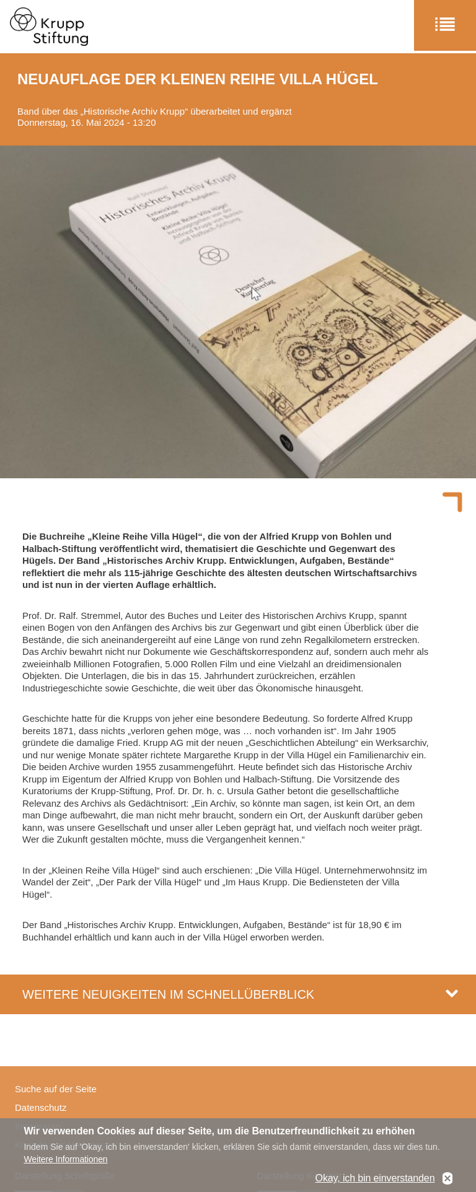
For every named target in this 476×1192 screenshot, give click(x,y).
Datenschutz (40, 1107)
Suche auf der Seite (56, 1089)
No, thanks (447, 1178)
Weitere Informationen (65, 1159)
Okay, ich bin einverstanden (375, 1178)
